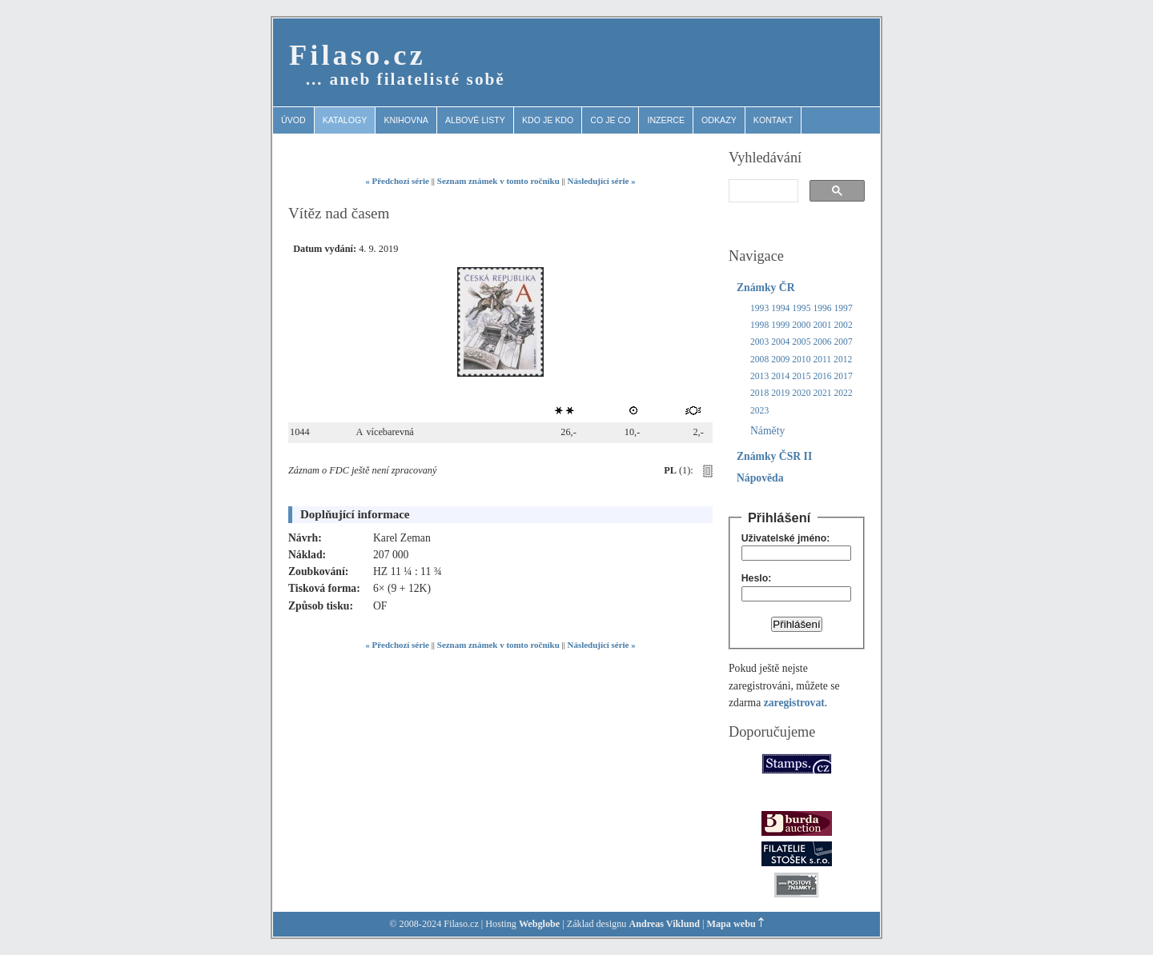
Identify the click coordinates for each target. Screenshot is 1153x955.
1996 (822, 308)
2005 (801, 342)
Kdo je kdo (547, 120)
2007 (843, 342)
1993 (759, 308)
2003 (759, 342)
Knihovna (406, 120)
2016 (822, 376)
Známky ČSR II (774, 456)
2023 (759, 411)
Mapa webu (731, 923)
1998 (759, 325)
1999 (780, 325)
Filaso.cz (357, 54)
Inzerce (666, 120)
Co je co (610, 120)
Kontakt (773, 120)
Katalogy (345, 120)
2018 (759, 393)
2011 (822, 359)
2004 (780, 342)
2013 (759, 376)
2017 (843, 376)
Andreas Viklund (664, 923)
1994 (780, 308)
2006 (822, 342)
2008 (759, 359)
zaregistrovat (794, 703)
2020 (801, 393)
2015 (801, 376)
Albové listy (475, 120)
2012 (843, 359)
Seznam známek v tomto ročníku (498, 181)
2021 (822, 393)
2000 (801, 325)
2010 (801, 359)
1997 (843, 308)
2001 (822, 325)
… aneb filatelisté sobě (405, 79)
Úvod (293, 120)
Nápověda (760, 478)
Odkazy (719, 120)
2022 (843, 393)
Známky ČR (766, 288)
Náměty (767, 431)
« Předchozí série (397, 181)
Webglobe (539, 923)
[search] (762, 191)
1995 (801, 308)
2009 (780, 359)
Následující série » (602, 181)
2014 (780, 376)
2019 (780, 393)
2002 (843, 325)
